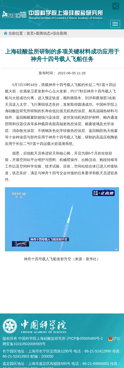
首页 (30, 33)
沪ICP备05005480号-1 (85, 338)
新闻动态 (43, 33)
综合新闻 (60, 33)
